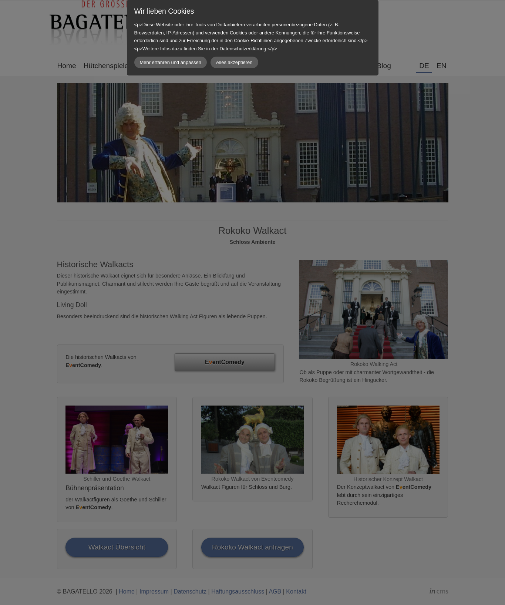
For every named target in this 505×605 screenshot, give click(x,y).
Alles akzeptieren (234, 62)
